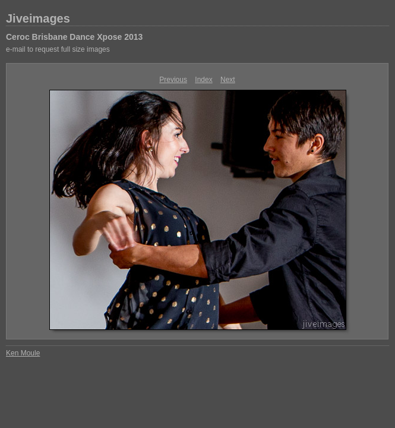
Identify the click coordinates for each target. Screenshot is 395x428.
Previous (173, 79)
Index (203, 79)
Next (227, 79)
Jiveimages (38, 18)
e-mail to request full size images (58, 49)
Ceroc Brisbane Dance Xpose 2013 (74, 37)
